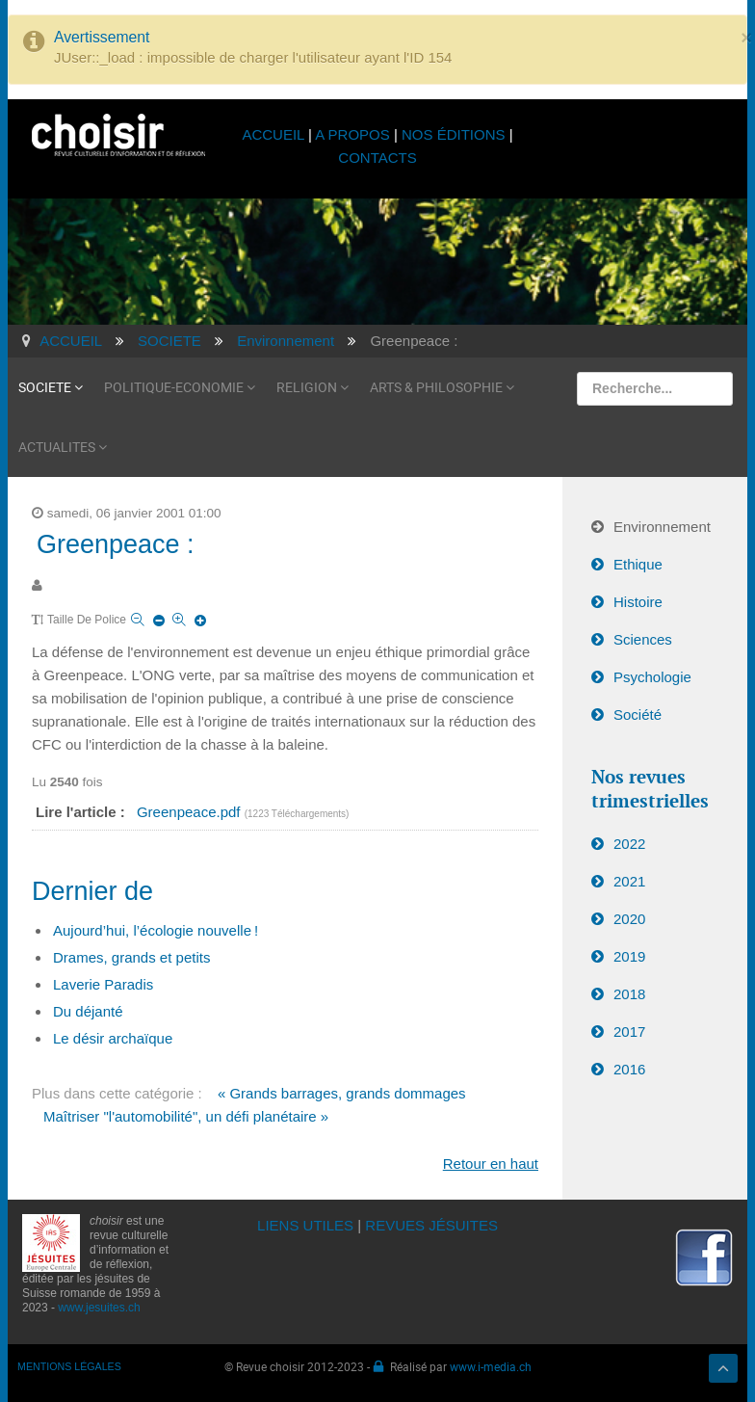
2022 (629, 843)
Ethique (638, 564)
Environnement (662, 526)
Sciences (642, 639)
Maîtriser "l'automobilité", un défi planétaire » (185, 1116)
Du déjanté (88, 1011)
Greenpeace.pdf (191, 812)
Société (637, 714)
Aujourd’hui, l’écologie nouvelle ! (155, 930)
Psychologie (652, 677)
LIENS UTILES (305, 1225)
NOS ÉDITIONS (454, 134)
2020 (629, 919)
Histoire (638, 602)
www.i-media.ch (491, 1366)
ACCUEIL (275, 134)
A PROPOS (352, 134)
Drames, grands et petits (131, 957)
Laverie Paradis (103, 984)
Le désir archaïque (112, 1038)
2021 (629, 881)
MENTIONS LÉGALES (69, 1366)
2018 (629, 994)
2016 (629, 1069)
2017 (629, 1031)
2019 (629, 956)
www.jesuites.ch (99, 1307)
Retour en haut (490, 1163)
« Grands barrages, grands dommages (342, 1093)
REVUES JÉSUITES (431, 1225)
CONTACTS (377, 157)
